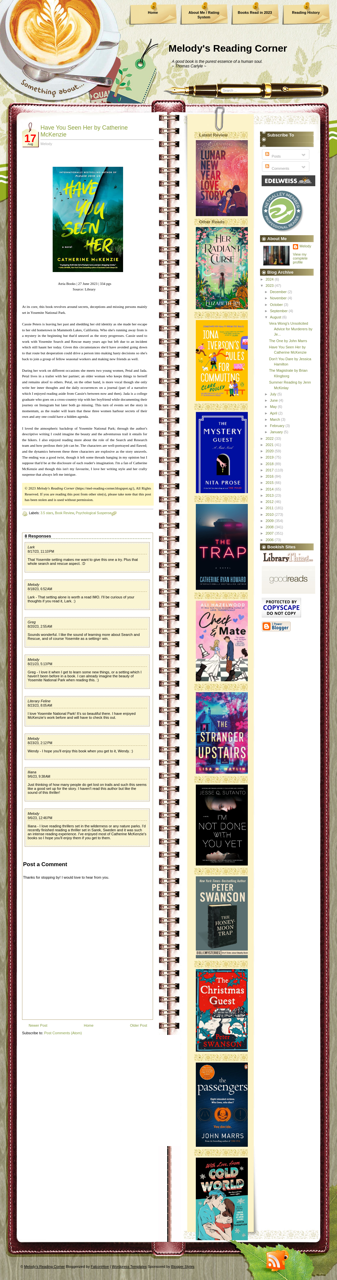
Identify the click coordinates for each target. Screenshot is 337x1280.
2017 (270, 470)
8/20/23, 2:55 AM (40, 626)
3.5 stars (46, 513)
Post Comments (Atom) (63, 1033)
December (279, 292)
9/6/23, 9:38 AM (39, 776)
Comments (276, 168)
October (277, 305)
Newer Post (38, 1025)
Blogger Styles (182, 1266)
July (273, 394)
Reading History (306, 12)
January (277, 432)
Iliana (32, 772)
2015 (270, 483)
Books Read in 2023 (255, 12)
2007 (270, 533)
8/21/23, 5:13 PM (40, 664)
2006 (270, 540)
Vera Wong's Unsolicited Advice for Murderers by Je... (290, 328)
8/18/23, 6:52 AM (40, 589)
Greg (32, 622)
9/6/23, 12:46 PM (40, 818)
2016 (270, 476)
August (276, 317)
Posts (272, 156)
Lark (31, 547)
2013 (270, 495)
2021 (270, 445)
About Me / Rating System (204, 15)
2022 (270, 438)
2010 (270, 514)
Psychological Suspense (93, 513)
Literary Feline (39, 701)
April (274, 413)
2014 (270, 489)
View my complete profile (300, 258)
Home (153, 12)
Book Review (64, 513)
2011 (270, 508)
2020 (270, 451)
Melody (33, 585)
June (274, 400)
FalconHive (100, 1266)
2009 (270, 521)
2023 (270, 286)
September (279, 311)
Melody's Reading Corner (227, 48)
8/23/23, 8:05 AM (40, 705)
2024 (270, 279)
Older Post (138, 1025)
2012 (270, 502)
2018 (270, 464)
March (275, 419)
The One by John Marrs (288, 341)
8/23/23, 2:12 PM (40, 743)
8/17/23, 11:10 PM (41, 551)
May (274, 407)
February (277, 426)
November (279, 298)
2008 (270, 527)
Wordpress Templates (129, 1266)
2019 (270, 457)
